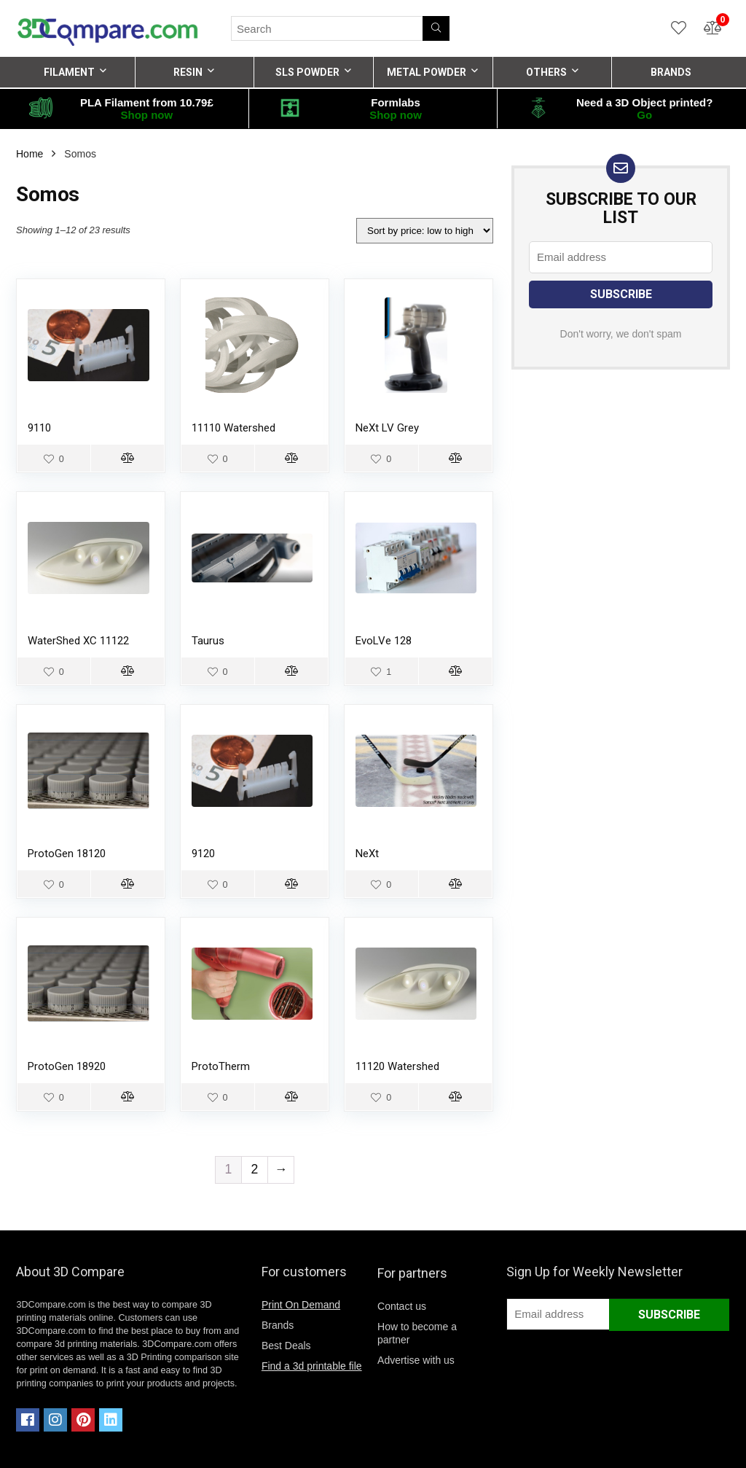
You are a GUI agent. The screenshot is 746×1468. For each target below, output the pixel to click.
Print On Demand (301, 1305)
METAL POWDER (426, 72)
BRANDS (671, 72)
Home (29, 154)
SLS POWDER (307, 72)
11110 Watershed (233, 427)
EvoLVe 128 (384, 640)
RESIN (188, 72)
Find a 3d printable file (312, 1366)
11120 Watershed (397, 1066)
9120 (203, 853)
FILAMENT (69, 72)
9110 (39, 427)
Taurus (208, 640)
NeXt (367, 853)
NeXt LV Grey (387, 427)
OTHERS (546, 72)
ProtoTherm (221, 1066)
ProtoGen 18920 (67, 1066)
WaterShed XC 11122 (78, 640)
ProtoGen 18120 (67, 853)
